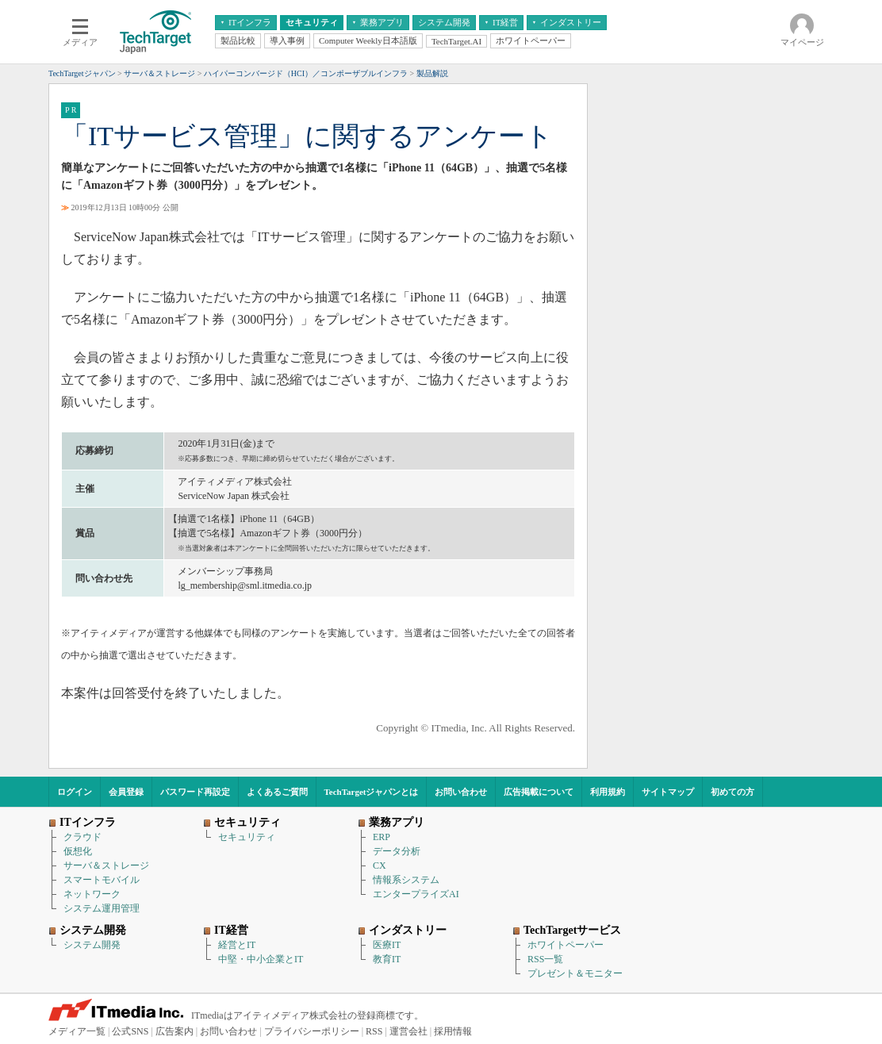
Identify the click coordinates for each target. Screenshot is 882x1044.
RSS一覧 (545, 959)
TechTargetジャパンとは (371, 791)
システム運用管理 (101, 908)
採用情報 (453, 1031)
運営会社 (408, 1031)
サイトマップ (668, 791)
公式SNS (130, 1031)
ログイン (74, 791)
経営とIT (236, 944)
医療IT (387, 944)
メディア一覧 (76, 1031)
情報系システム (406, 879)
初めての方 (732, 791)
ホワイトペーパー (565, 944)
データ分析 (396, 851)
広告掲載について (538, 791)
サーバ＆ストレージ (106, 865)
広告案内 (174, 1031)
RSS (374, 1031)
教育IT (387, 959)
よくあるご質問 (277, 791)
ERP (381, 836)
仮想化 (77, 851)
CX (379, 865)
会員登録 (126, 791)
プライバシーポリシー (311, 1031)
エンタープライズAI (416, 894)
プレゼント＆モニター (575, 973)
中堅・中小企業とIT (260, 959)
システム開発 (92, 944)
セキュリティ (246, 836)
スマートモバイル (101, 879)
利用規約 (607, 791)
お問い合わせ (461, 791)
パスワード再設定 (195, 791)
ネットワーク (92, 894)
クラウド (82, 836)
